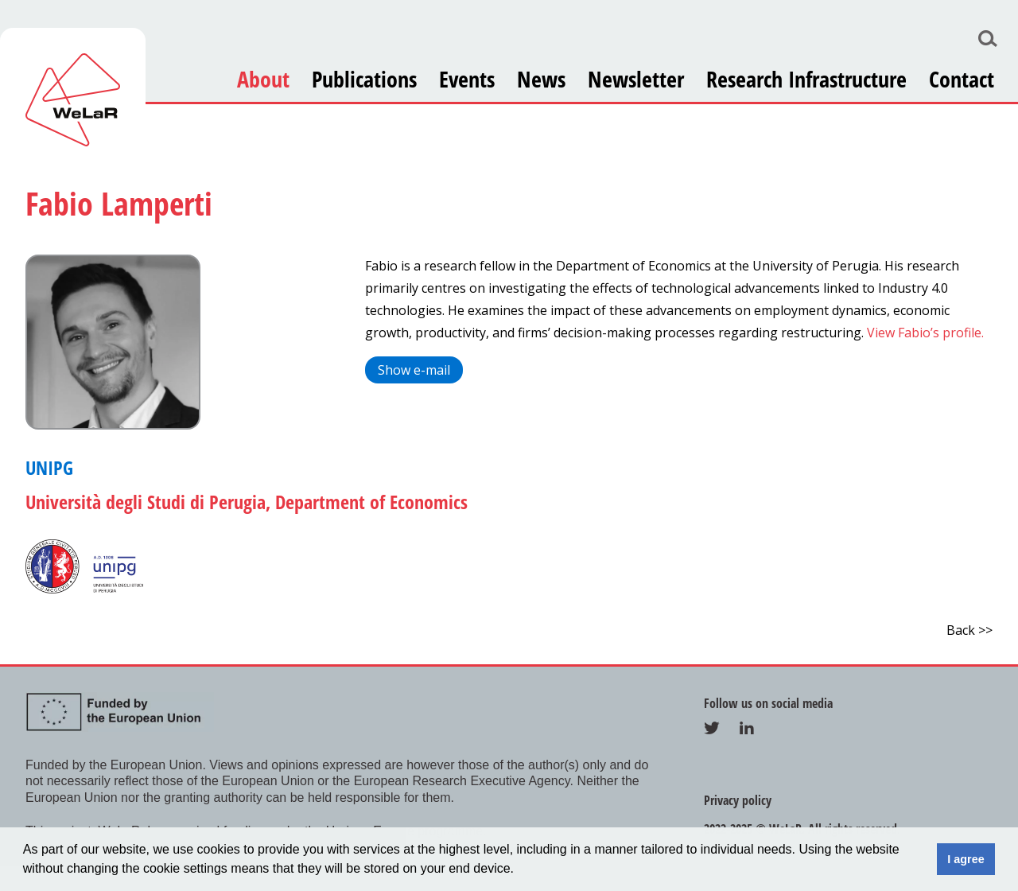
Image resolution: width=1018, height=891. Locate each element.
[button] (520, 870)
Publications (364, 79)
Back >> (969, 630)
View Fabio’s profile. (924, 332)
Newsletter (636, 79)
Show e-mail (414, 370)
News (541, 79)
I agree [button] (965, 859)
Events (467, 79)
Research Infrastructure (806, 79)
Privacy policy (737, 800)
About (263, 79)
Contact (961, 79)
